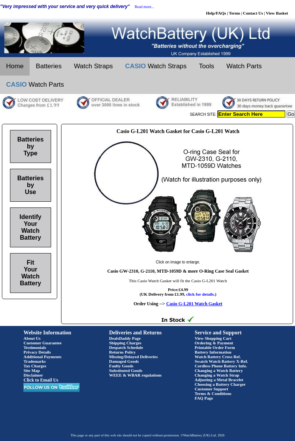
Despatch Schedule (126, 347)
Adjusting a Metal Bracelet (219, 379)
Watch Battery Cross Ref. (218, 356)
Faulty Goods (121, 366)
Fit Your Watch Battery (30, 272)
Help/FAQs (216, 13)
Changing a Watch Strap (217, 375)
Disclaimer (33, 375)
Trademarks (34, 361)
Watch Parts (244, 66)
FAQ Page (204, 398)
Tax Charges (34, 366)
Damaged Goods (124, 361)
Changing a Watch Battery (219, 370)
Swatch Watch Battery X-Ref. (221, 361)
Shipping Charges (125, 343)
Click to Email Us (40, 380)
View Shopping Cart (213, 338)
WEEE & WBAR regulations (135, 375)
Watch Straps (93, 66)
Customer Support (212, 389)
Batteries (48, 66)
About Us (31, 338)
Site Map (31, 370)
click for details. (200, 294)
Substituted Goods (126, 370)
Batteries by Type (30, 146)
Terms (234, 13)
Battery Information (213, 352)
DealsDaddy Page (125, 338)
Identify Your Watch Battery (30, 227)
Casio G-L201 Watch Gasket (194, 303)
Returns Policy (122, 352)
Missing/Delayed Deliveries (133, 356)
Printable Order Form (215, 347)
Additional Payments (42, 356)
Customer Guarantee (42, 343)
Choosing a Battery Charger (220, 384)
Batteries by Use (30, 185)
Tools (206, 66)
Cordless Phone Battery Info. (221, 366)
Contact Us (253, 13)
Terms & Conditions (213, 393)
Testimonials (34, 347)
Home (14, 66)
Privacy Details (37, 352)
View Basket (277, 13)
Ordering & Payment (214, 343)
